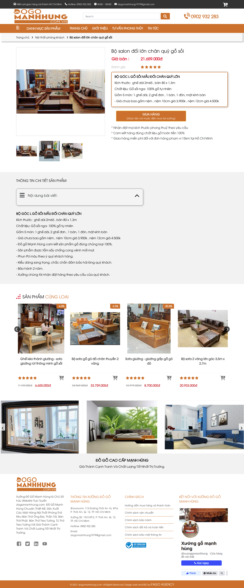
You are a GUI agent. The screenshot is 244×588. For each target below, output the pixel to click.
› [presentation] (241, 426)
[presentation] (17, 329)
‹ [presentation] (3, 426)
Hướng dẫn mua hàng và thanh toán (147, 505)
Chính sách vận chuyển (139, 512)
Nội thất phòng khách (49, 37)
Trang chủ (22, 37)
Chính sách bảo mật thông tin (143, 534)
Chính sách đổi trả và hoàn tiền (144, 527)
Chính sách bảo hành (138, 520)
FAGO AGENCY (162, 584)
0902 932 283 (201, 16)
